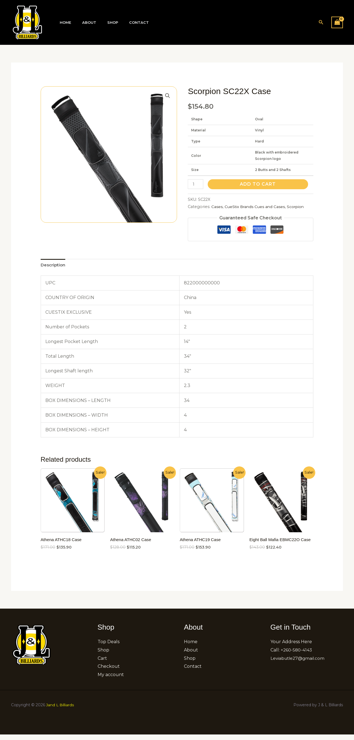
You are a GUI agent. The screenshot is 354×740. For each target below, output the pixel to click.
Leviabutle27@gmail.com (298, 663)
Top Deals (108, 647)
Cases (217, 206)
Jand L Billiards (60, 710)
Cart (102, 663)
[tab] (54, 265)
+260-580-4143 (297, 655)
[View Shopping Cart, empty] (337, 22)
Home (63, 22)
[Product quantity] (196, 184)
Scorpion (297, 206)
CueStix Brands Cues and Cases (255, 206)
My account (111, 680)
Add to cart (259, 184)
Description (54, 265)
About (83, 22)
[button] (321, 22)
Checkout (109, 672)
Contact (125, 22)
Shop (103, 22)
